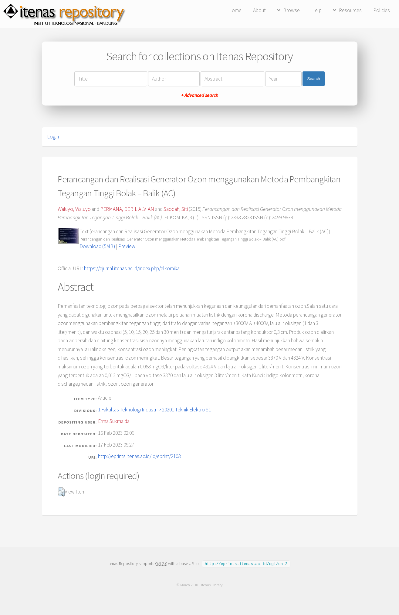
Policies (381, 10)
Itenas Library (211, 584)
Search (313, 78)
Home (235, 10)
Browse (291, 10)
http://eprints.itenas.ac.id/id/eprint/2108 (139, 456)
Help (316, 10)
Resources (350, 10)
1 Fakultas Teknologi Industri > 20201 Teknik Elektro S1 (154, 409)
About (259, 10)
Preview (126, 246)
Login (53, 136)
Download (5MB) (97, 246)
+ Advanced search (199, 95)
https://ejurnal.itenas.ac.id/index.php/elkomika (132, 268)
